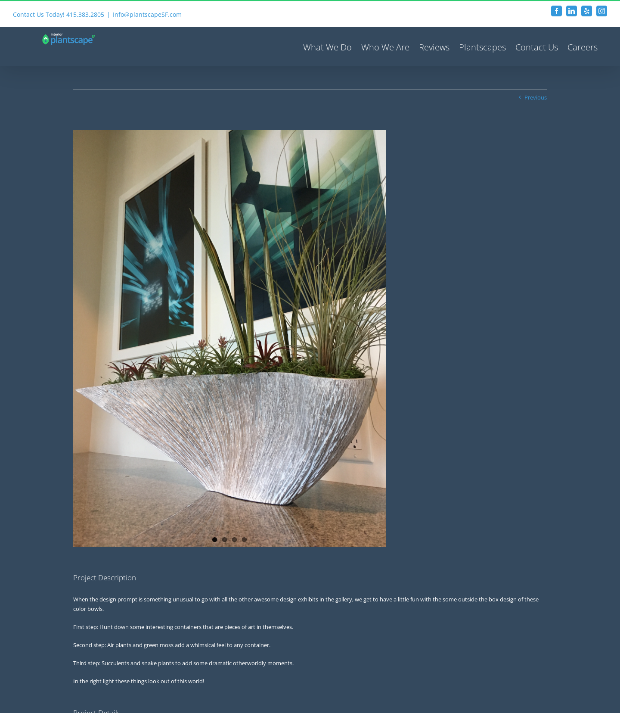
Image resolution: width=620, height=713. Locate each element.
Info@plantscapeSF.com (147, 14)
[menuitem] (327, 46)
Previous (535, 97)
